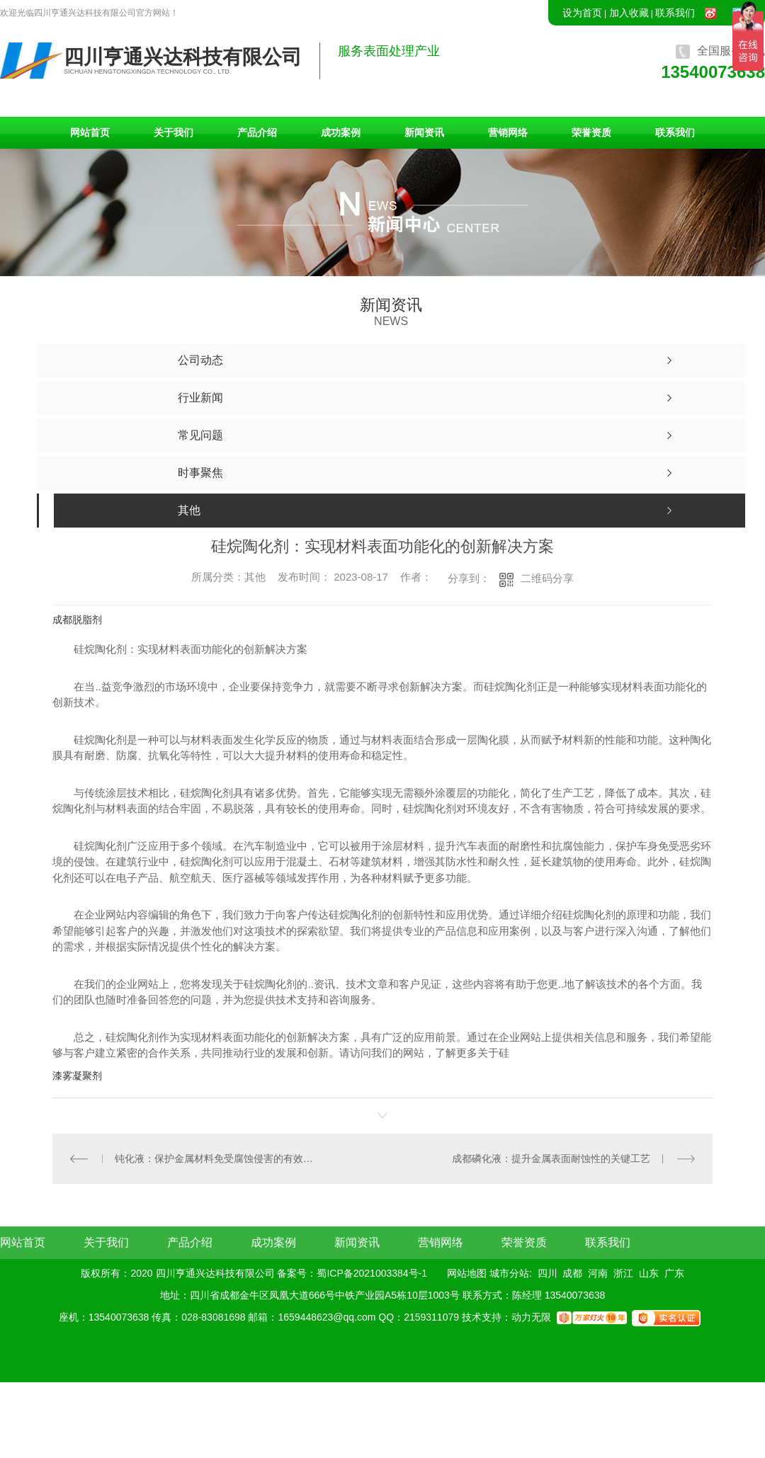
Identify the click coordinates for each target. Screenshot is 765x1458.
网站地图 (467, 1272)
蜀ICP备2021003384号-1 (372, 1272)
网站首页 (90, 132)
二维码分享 (547, 578)
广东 (674, 1272)
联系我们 (675, 12)
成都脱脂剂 (77, 619)
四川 (547, 1272)
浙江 (623, 1272)
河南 (598, 1272)
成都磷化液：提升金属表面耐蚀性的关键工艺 (551, 1157)
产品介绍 (257, 132)
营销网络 (508, 132)
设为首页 (582, 12)
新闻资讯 (424, 132)
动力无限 (531, 1316)
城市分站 (509, 1272)
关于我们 (173, 132)
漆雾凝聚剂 (77, 1075)
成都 (572, 1272)
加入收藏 (629, 12)
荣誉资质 (591, 132)
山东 (649, 1272)
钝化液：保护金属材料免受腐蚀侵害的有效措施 (218, 1157)
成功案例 (341, 132)
